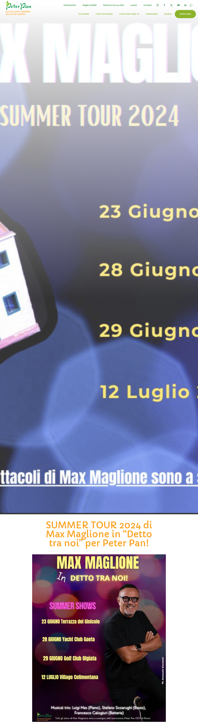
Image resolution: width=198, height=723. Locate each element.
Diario (168, 14)
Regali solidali (90, 5)
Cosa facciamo (104, 14)
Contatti (147, 5)
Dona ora (185, 14)
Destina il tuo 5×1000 (113, 5)
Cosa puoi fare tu (129, 14)
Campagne (152, 14)
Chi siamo (83, 14)
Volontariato (69, 5)
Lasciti (133, 5)
